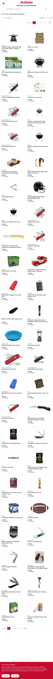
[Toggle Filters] (51, 18)
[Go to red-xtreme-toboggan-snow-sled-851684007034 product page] (13, 290)
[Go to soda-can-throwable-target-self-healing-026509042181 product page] (39, 612)
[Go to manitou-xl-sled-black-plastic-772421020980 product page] (13, 315)
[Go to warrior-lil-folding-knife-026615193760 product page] (39, 537)
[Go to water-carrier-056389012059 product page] (13, 612)
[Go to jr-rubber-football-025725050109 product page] (39, 512)
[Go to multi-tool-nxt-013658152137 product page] (13, 192)
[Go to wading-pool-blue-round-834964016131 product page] (13, 340)
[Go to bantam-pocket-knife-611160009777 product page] (13, 414)
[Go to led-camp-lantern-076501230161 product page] (39, 340)
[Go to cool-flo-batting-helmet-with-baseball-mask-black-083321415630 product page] (39, 192)
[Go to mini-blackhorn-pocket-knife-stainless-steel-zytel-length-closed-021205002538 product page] (39, 414)
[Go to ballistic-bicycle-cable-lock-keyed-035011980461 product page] (13, 537)
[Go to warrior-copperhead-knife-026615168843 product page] (13, 562)
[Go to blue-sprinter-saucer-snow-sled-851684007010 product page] (13, 388)
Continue (5, 676)
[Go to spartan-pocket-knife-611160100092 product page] (39, 241)
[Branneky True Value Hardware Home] (26, 2)
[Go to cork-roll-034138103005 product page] (13, 463)
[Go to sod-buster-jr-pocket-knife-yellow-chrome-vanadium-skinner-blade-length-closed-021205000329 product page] (13, 241)
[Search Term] (26, 9)
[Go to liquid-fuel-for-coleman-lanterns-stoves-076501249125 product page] (13, 488)
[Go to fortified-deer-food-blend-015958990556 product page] (13, 438)
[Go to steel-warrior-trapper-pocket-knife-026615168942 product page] (39, 438)
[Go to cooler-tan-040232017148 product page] (39, 42)
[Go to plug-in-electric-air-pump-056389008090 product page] (13, 266)
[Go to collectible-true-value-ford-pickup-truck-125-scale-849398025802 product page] (39, 266)
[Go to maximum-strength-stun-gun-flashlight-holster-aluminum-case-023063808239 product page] (39, 315)
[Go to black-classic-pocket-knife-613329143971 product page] (39, 364)
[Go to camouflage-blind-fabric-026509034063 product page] (39, 388)
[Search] (46, 9)
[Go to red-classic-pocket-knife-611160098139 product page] (13, 364)
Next (50, 22)
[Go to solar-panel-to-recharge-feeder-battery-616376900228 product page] (39, 290)
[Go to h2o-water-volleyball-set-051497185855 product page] (13, 67)
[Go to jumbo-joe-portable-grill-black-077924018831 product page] (39, 67)
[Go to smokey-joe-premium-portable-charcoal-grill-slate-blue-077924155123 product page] (39, 117)
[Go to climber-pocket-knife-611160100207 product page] (39, 217)
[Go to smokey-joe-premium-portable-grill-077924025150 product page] (39, 142)
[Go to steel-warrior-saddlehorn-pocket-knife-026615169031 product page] (13, 587)
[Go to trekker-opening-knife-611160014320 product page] (13, 92)
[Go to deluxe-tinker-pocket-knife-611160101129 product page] (13, 117)
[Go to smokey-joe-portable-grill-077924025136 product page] (13, 217)
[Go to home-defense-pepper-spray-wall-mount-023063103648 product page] (39, 167)
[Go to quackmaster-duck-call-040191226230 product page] (39, 488)
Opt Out (15, 676)
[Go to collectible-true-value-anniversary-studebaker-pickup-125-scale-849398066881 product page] (13, 167)
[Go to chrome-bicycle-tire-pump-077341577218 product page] (39, 587)
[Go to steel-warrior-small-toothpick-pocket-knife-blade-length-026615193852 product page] (39, 562)
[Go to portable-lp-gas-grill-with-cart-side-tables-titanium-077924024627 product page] (13, 42)
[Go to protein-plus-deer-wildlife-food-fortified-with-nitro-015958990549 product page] (39, 463)
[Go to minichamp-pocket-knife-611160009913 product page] (13, 142)
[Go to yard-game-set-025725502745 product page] (39, 92)
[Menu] (3, 3)
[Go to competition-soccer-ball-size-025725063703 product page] (13, 512)
